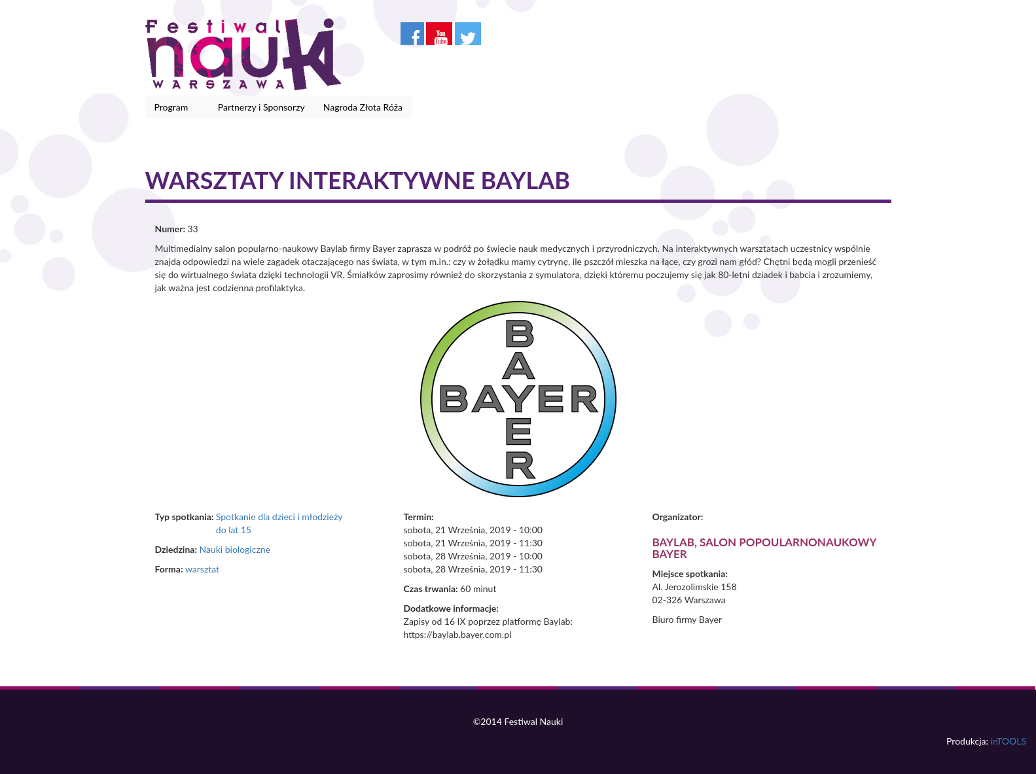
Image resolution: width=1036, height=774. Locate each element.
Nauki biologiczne (234, 549)
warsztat (202, 568)
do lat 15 (233, 529)
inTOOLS (1008, 741)
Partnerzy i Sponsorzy (261, 107)
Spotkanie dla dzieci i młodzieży (279, 516)
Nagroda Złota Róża (362, 107)
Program (173, 107)
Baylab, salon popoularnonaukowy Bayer (764, 548)
